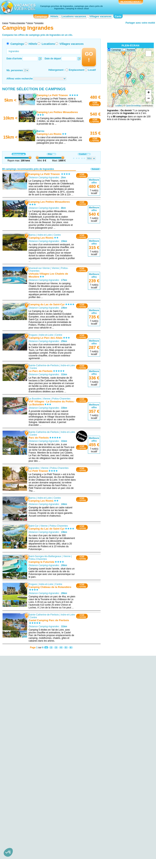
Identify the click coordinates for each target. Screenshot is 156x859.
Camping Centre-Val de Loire (30, 799)
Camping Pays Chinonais (28, 756)
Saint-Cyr (33, 525)
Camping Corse (66, 786)
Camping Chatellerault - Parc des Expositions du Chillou (32, 733)
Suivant (95, 169)
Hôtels (54, 16)
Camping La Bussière (69, 737)
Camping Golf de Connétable (30, 751)
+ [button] (148, 93)
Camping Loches (67, 740)
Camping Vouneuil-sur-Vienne (74, 717)
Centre (57, 235)
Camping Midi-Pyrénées (114, 786)
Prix (51, 154)
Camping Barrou (67, 715)
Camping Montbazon (69, 745)
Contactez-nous (80, 812)
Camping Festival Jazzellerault (31, 729)
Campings (41, 16)
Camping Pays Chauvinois (29, 762)
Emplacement (76, 70)
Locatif (92, 70)
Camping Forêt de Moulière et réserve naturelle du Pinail (31, 739)
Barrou (32, 235)
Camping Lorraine (111, 783)
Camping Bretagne (25, 797)
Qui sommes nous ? (58, 812)
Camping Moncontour (69, 742)
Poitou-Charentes (61, 398)
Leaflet (118, 105)
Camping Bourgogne (26, 794)
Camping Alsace (23, 783)
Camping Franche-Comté (71, 788)
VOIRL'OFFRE (95, 104)
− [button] (148, 99)
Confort (84, 154)
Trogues (33, 334)
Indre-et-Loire (45, 235)
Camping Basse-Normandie (29, 791)
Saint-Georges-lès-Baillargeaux (45, 556)
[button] (8, 852)
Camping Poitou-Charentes (116, 797)
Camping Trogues (67, 728)
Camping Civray (110, 747)
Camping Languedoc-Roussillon (75, 797)
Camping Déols (110, 741)
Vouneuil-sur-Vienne (39, 268)
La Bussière (35, 398)
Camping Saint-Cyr (68, 720)
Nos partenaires (100, 812)
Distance (18, 154)
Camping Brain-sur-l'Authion (116, 749)
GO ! (89, 57)
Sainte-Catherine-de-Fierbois (44, 365)
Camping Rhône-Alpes (114, 805)
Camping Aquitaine (25, 786)
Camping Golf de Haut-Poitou (30, 743)
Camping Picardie (111, 794)
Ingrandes (34, 468)
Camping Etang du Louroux (29, 759)
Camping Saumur (111, 722)
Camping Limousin (68, 799)
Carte (118, 16)
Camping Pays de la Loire (115, 791)
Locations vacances (74, 16)
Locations (48, 43)
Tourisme (131, 50)
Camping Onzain (110, 730)
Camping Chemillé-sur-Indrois (117, 738)
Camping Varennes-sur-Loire (117, 736)
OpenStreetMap (133, 105)
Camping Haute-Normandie (72, 791)
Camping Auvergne (25, 788)
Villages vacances (100, 16)
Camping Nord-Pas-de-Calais (117, 788)
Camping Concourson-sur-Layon (119, 744)
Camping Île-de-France (70, 794)
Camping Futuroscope (26, 754)
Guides (110, 818)
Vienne (55, 268)
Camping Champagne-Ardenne (74, 783)
